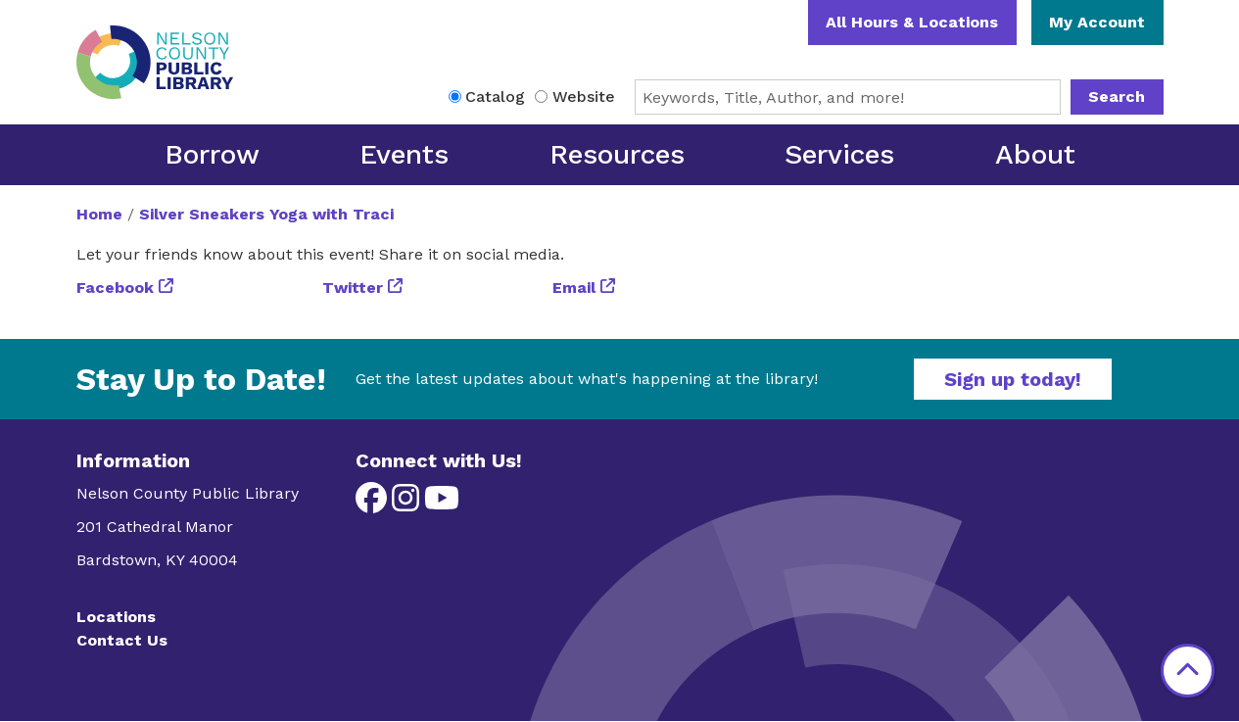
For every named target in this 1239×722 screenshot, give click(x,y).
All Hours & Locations (912, 22)
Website (583, 96)
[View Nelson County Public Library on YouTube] (441, 504)
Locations (116, 616)
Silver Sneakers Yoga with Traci (266, 214)
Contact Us (121, 640)
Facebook (115, 287)
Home (99, 214)
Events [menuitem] (404, 154)
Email (574, 287)
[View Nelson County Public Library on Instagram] (408, 504)
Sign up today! (1012, 379)
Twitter (352, 287)
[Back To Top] (1188, 671)
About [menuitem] (1035, 154)
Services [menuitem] (839, 154)
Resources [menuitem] (617, 154)
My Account (1097, 22)
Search (1116, 96)
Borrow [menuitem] (212, 154)
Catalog (495, 96)
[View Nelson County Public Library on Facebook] (374, 504)
